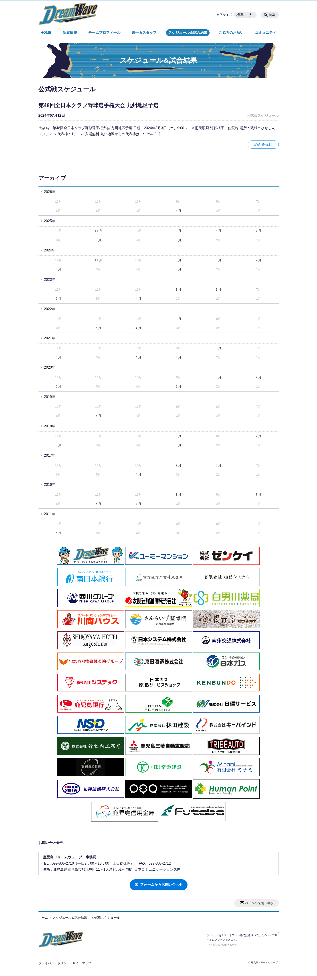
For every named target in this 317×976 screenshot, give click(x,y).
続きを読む (263, 144)
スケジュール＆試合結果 (187, 32)
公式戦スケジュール (263, 115)
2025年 (50, 221)
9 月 (178, 231)
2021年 (50, 338)
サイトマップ (82, 963)
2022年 (50, 309)
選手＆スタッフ (144, 32)
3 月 (178, 211)
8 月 (218, 231)
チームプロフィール (104, 32)
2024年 (50, 250)
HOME (46, 32)
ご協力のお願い (231, 32)
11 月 (98, 231)
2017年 (50, 455)
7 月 (258, 231)
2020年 (50, 367)
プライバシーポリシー (54, 963)
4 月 (138, 298)
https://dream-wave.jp (224, 944)
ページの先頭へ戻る (259, 903)
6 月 (58, 269)
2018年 (50, 426)
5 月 (98, 240)
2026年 (50, 192)
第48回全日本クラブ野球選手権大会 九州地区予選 (98, 105)
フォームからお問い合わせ (158, 884)
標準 (240, 15)
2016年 (50, 484)
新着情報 (70, 32)
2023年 (50, 279)
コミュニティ (265, 32)
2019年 (50, 397)
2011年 (50, 514)
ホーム (43, 917)
